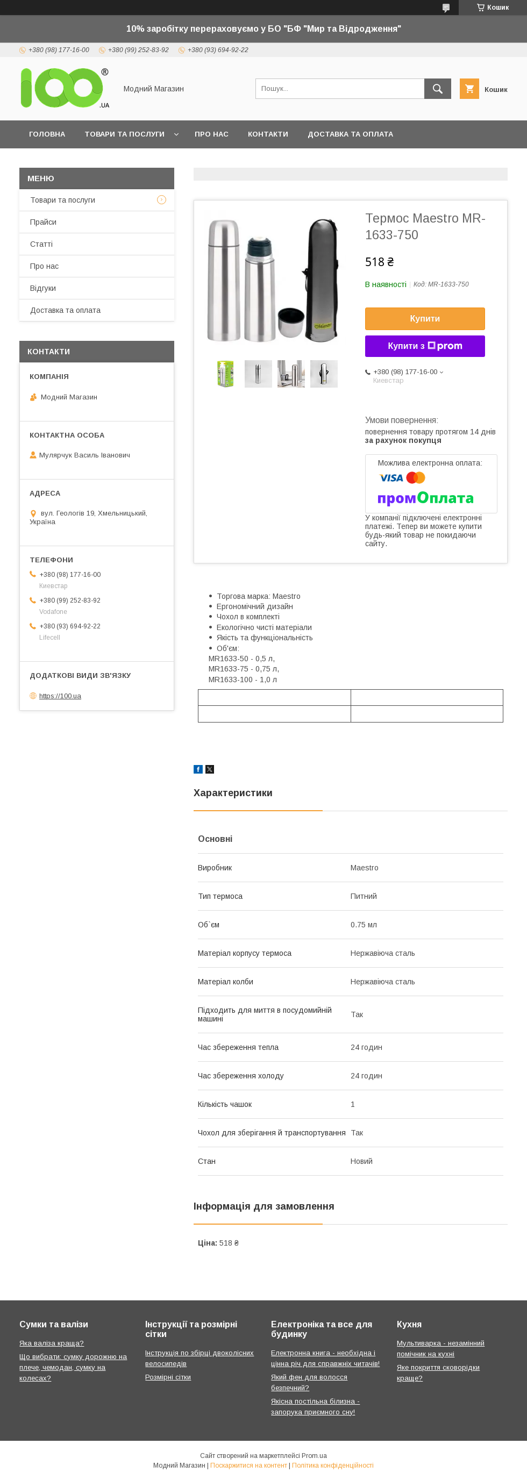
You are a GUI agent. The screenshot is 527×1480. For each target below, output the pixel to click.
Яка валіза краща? (51, 1343)
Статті (41, 244)
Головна (47, 134)
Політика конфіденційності (333, 1465)
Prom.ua (314, 1456)
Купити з (425, 346)
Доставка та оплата (350, 134)
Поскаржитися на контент (248, 1465)
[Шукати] (437, 88)
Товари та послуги (124, 134)
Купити (425, 318)
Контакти (268, 134)
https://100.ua (60, 696)
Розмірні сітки (168, 1377)
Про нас (212, 134)
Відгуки (43, 288)
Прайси (43, 222)
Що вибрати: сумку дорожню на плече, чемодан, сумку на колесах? (73, 1367)
